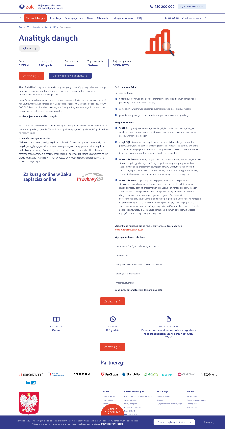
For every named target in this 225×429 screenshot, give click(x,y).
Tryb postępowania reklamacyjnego (169, 403)
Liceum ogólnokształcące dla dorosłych (138, 396)
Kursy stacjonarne (130, 414)
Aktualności (103, 17)
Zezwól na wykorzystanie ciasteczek (174, 422)
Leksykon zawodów (123, 17)
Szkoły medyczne (130, 403)
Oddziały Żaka (192, 403)
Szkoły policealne (130, 400)
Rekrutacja (56, 17)
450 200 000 (164, 6)
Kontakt (191, 391)
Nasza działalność (109, 396)
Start (20, 27)
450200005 (173, 17)
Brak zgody (208, 422)
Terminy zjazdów (74, 17)
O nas (90, 17)
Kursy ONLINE (50, 27)
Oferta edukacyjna (35, 17)
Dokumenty (161, 400)
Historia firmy (108, 400)
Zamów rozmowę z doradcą (196, 400)
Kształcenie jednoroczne (132, 407)
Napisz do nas (192, 396)
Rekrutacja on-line (163, 396)
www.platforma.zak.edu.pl (129, 229)
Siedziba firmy (192, 407)
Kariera (105, 403)
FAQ (139, 17)
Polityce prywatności (112, 423)
